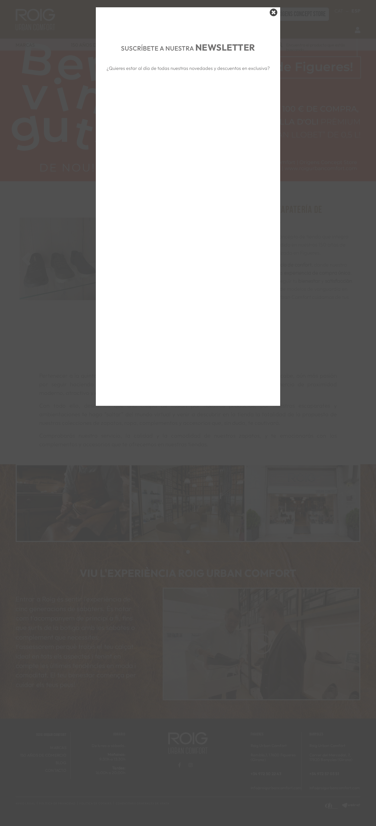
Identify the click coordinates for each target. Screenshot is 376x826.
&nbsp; (188, 96)
